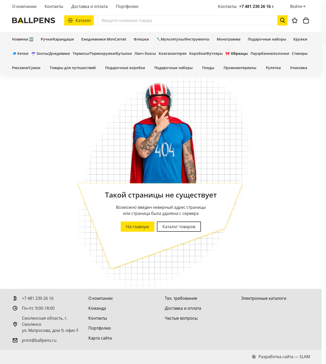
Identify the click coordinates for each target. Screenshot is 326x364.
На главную (137, 226)
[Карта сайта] (100, 338)
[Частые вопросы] (181, 318)
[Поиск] (193, 20)
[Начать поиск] (282, 20)
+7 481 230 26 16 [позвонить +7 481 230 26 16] (257, 6)
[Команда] (97, 308)
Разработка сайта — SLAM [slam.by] (281, 356)
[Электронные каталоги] (263, 298)
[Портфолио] (99, 328)
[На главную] (33, 20)
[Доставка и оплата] (183, 308)
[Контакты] (97, 318)
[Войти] (298, 6)
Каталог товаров (178, 226)
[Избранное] (295, 20)
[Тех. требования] (181, 298)
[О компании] (100, 298)
